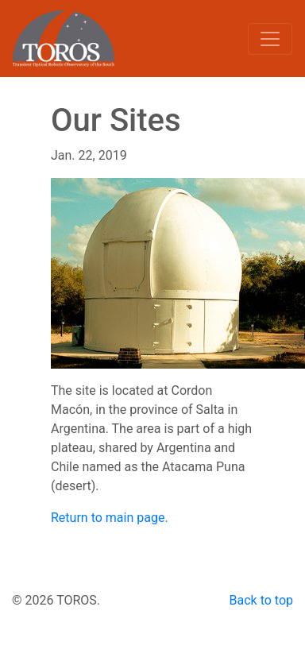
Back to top (261, 600)
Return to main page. (109, 517)
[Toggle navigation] (270, 39)
